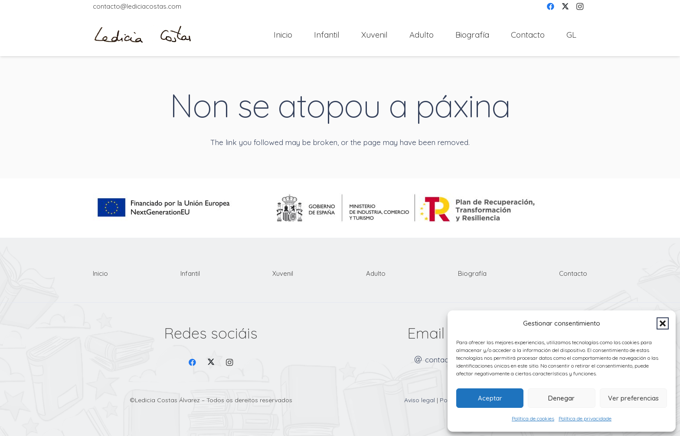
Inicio (100, 273)
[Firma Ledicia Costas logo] (143, 35)
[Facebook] (192, 362)
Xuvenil (282, 273)
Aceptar (490, 398)
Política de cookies (533, 418)
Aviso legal (419, 400)
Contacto (573, 273)
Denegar (561, 398)
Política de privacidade (585, 418)
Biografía (472, 273)
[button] (662, 323)
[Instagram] (229, 362)
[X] (211, 362)
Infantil (190, 273)
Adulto (376, 273)
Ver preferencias (633, 398)
